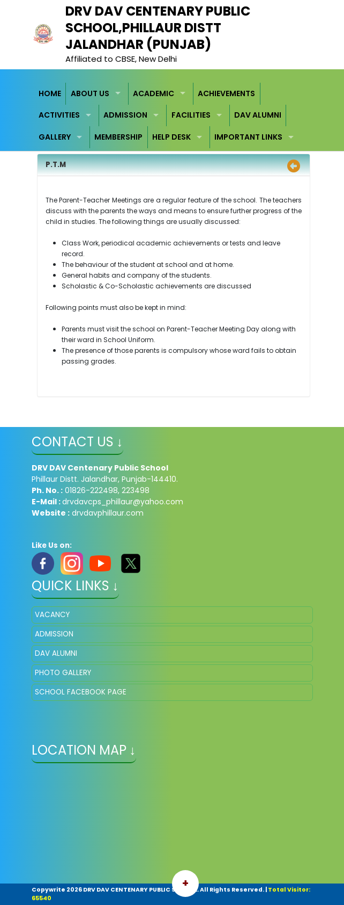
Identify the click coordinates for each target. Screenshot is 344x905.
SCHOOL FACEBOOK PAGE (80, 692)
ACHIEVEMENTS (226, 93)
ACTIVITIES (59, 115)
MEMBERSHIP (118, 137)
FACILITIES (191, 115)
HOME (50, 93)
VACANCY (52, 615)
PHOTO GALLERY (63, 673)
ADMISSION (125, 115)
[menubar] (172, 115)
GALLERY (55, 137)
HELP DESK (171, 137)
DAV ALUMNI (257, 115)
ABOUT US (90, 93)
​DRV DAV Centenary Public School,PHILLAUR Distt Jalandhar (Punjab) (157, 27)
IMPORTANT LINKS (248, 137)
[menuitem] (50, 94)
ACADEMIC (153, 93)
